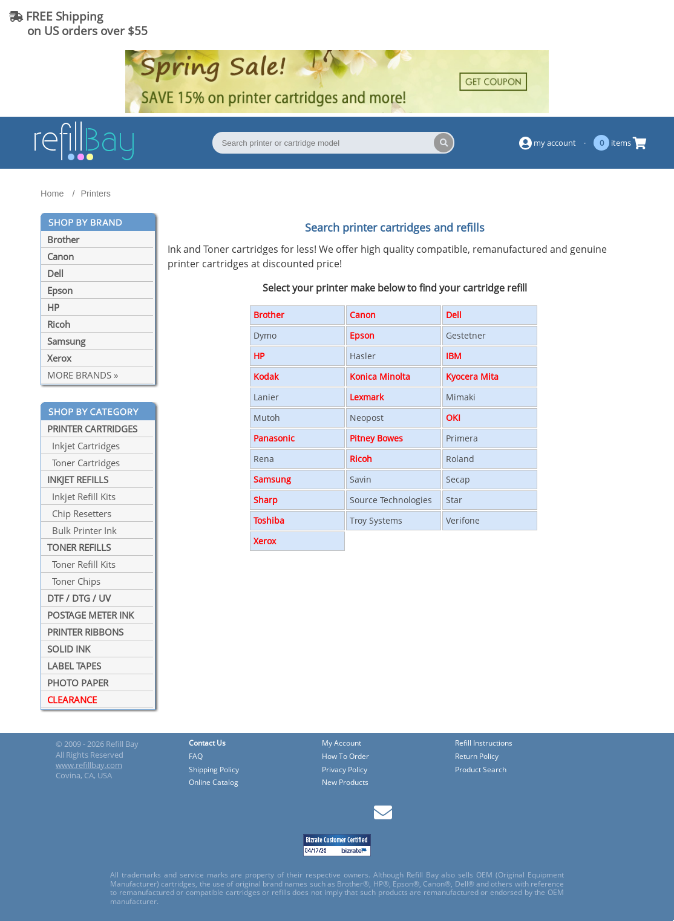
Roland (460, 458)
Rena (264, 458)
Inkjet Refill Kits (81, 496)
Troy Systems (376, 520)
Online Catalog (213, 782)
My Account (341, 743)
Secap (458, 479)
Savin (360, 479)
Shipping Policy (214, 770)
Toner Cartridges (83, 463)
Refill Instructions (483, 743)
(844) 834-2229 (616, 23)
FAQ (196, 756)
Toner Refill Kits (81, 564)
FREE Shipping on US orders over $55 (78, 23)
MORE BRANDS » (82, 375)
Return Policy (477, 756)
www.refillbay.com (89, 765)
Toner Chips (73, 581)
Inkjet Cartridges (83, 446)
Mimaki (461, 397)
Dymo (265, 335)
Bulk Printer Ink (82, 530)
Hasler (363, 356)
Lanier (266, 397)
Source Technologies (391, 500)
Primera (462, 438)
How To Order (345, 756)
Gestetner (466, 335)
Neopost (367, 417)
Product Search (480, 770)
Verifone (463, 520)
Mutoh (267, 417)
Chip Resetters (79, 513)
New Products (345, 782)
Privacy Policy (344, 770)
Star (454, 500)
